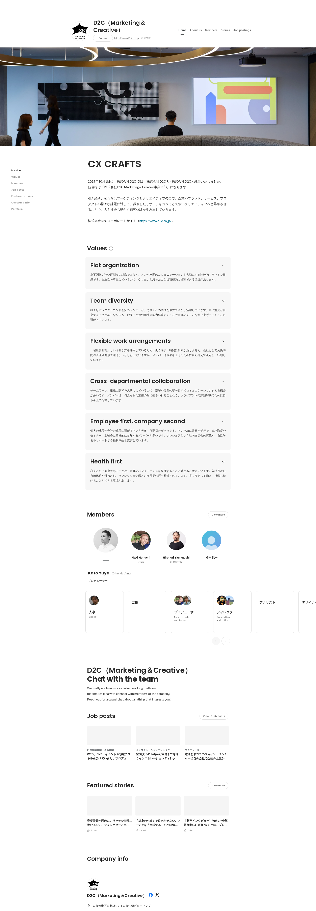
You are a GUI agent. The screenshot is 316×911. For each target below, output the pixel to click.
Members (211, 30)
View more (218, 359)
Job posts (17, 189)
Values (15, 177)
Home (182, 30)
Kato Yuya (98, 418)
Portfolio (17, 209)
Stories (225, 30)
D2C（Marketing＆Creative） (119, 26)
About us (196, 30)
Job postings (242, 30)
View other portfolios (188, 808)
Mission (16, 170)
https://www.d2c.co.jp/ (155, 221)
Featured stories (22, 196)
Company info (20, 202)
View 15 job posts (214, 561)
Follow (103, 38)
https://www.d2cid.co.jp (126, 38)
